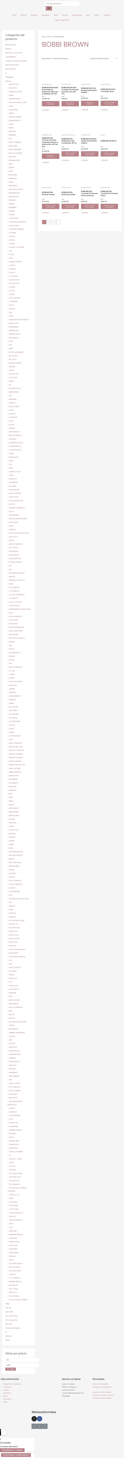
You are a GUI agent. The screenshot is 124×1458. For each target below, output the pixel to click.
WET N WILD (13, 1289)
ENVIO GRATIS (10, 69)
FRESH (11, 461)
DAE (10, 312)
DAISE (11, 316)
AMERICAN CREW (15, 91)
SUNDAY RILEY (14, 1141)
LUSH (11, 739)
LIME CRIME (13, 710)
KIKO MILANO (14, 634)
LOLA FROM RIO (14, 721)
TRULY (11, 1223)
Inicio (14, 15)
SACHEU (12, 1036)
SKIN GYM (12, 1065)
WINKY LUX (13, 1292)
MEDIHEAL (12, 790)
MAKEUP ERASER (15, 761)
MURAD (11, 841)
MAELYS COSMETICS (16, 750)
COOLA (12, 290)
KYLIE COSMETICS (15, 667)
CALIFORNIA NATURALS (17, 222)
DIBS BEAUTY (14, 338)
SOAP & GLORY (14, 1083)
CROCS (12, 309)
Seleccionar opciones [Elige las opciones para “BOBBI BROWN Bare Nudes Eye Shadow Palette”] (89, 153)
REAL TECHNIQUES (15, 1007)
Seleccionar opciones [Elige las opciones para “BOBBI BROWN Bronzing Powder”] (70, 206)
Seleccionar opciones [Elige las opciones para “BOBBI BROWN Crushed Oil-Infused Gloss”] (109, 206)
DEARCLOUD (13, 323)
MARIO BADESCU (15, 772)
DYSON (11, 370)
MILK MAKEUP (14, 808)
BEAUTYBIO (13, 146)
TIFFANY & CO (14, 1195)
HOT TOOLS (13, 547)
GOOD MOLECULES (16, 500)
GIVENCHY (13, 479)
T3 (10, 1155)
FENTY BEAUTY (14, 432)
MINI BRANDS (14, 812)
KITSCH (12, 649)
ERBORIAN (12, 399)
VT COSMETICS (15, 1278)
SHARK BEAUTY (14, 1051)
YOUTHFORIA (14, 1296)
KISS (10, 645)
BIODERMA (13, 178)
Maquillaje (46, 15)
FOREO (11, 453)
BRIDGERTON (14, 196)
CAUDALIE (12, 233)
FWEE (11, 468)
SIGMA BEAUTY (14, 1061)
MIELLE (11, 801)
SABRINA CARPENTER (17, 1032)
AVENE (11, 128)
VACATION (13, 1245)
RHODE (11, 1025)
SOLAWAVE (13, 1094)
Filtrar (10, 1369)
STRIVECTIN (13, 1123)
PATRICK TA (13, 924)
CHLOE (11, 254)
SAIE (10, 1040)
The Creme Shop (16, 1173)
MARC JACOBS (14, 768)
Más (88, 15)
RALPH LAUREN (14, 1000)
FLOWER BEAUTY (15, 446)
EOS (10, 395)
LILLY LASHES (13, 707)
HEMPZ (11, 540)
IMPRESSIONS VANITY (17, 573)
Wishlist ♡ (108, 15)
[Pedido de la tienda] (103, 58)
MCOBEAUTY (14, 783)
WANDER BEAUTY (15, 1281)
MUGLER (12, 837)
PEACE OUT (13, 931)
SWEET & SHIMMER (16, 1152)
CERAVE (12, 240)
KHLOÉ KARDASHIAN (16, 627)
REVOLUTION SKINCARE (17, 1022)
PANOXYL (12, 917)
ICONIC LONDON (15, 562)
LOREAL (11, 732)
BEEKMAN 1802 (14, 160)
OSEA (11, 909)
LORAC (11, 728)
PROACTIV (13, 978)
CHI (10, 251)
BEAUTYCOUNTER (15, 153)
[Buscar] (49, 8)
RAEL (10, 996)
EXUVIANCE (13, 417)
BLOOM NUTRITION (16, 189)
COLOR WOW (14, 280)
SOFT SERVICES (14, 1087)
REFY (10, 1011)
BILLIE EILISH (13, 175)
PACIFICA (12, 913)
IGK (10, 566)
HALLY (11, 526)
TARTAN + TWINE (15, 1159)
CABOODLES (13, 218)
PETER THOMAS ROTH (17, 949)
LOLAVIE (12, 725)
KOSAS (11, 660)
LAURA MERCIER (15, 696)
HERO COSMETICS (16, 544)
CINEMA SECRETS (15, 261)
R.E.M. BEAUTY (14, 989)
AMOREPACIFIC (14, 99)
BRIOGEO (12, 200)
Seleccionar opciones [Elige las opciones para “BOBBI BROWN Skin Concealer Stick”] (109, 103)
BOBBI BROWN (14, 193)
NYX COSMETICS (15, 880)
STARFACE (13, 1112)
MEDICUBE (13, 786)
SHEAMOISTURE (14, 1054)
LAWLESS (12, 699)
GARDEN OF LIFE (15, 471)
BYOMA (12, 214)
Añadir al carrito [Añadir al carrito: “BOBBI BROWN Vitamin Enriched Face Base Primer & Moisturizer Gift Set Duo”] (51, 156)
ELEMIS (11, 381)
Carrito (96, 15)
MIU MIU (12, 819)
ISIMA (11, 584)
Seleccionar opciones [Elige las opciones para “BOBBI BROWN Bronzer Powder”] (50, 206)
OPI (10, 902)
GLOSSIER (12, 486)
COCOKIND (13, 276)
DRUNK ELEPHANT (15, 363)
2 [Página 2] (48, 222)
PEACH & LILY (14, 935)
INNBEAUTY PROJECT (17, 580)
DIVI (10, 345)
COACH (12, 272)
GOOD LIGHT (14, 497)
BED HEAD (12, 157)
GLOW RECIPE (14, 490)
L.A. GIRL (12, 671)
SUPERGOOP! (14, 1144)
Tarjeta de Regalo (12, 1328)
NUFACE (12, 877)
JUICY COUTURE (15, 602)
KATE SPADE (13, 620)
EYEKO (11, 421)
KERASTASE (13, 623)
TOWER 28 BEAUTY (16, 1213)
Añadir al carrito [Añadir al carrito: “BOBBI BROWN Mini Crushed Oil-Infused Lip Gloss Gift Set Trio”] (70, 103)
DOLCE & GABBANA (16, 352)
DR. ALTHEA (13, 356)
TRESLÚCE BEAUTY (16, 1220)
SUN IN (11, 1137)
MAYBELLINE (13, 779)
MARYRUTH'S (14, 776)
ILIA (10, 569)
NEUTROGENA (14, 866)
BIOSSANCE (13, 185)
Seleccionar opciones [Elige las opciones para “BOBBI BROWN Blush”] (109, 153)
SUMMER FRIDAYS (15, 1130)
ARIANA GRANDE (15, 117)
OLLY (11, 895)
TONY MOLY (13, 1202)
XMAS (7, 1340)
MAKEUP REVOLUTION (17, 765)
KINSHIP (12, 642)
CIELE (11, 258)
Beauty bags (10, 45)
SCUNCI (12, 1043)
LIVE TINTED (13, 718)
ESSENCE (12, 403)
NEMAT (11, 859)
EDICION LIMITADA (12, 65)
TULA (11, 1227)
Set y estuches (11, 1316)
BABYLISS (12, 131)
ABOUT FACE (14, 84)
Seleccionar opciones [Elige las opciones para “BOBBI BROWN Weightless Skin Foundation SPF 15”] (70, 153)
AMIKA (11, 95)
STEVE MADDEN (14, 1115)
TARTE (11, 1162)
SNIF (10, 1080)
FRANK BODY (14, 457)
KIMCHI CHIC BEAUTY (17, 638)
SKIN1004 (12, 1069)
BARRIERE (12, 135)
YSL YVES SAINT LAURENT (18, 1300)
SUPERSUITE (13, 1148)
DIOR (11, 341)
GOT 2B (12, 504)
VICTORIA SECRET (15, 1263)
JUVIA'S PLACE (14, 605)
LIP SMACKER (14, 714)
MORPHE (12, 833)
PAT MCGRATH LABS (16, 920)
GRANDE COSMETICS (17, 508)
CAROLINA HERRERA (16, 229)
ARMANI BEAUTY (15, 120)
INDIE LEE (12, 576)
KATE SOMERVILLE (15, 616)
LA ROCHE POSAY (15, 681)
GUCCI (11, 511)
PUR (10, 982)
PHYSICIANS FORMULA (17, 956)
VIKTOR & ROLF (14, 1267)
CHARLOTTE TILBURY (16, 247)
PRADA (11, 975)
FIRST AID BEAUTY (15, 435)
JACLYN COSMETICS (16, 594)
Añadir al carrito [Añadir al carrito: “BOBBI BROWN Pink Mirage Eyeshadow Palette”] (90, 103)
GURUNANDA (14, 515)
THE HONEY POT (15, 1177)
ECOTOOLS (13, 377)
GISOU (11, 475)
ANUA (11, 106)
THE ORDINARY (14, 1184)
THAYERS (12, 1170)
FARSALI (12, 428)
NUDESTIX (12, 873)
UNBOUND (13, 1231)
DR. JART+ (13, 359)
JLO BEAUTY (13, 598)
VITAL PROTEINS (15, 1271)
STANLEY (12, 1108)
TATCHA (12, 1166)
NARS (11, 848)
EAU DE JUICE (14, 374)
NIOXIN (11, 870)
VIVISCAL (12, 1274)
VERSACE (12, 1256)
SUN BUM (12, 1133)
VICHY (11, 1260)
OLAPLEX (12, 888)
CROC (11, 305)
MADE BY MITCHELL (16, 747)
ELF (10, 385)
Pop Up (65, 15)
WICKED (8, 1336)
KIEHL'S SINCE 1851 (15, 631)
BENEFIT (12, 167)
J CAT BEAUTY (14, 591)
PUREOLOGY (13, 985)
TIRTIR (11, 1198)
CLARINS (12, 265)
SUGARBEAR (13, 1126)
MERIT (11, 797)
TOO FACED (13, 1205)
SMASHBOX (13, 1072)
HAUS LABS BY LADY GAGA (19, 533)
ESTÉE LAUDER (14, 406)
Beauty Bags (77, 15)
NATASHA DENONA (16, 851)
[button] (45, 109)
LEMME (11, 703)
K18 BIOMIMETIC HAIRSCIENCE (20, 609)
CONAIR (12, 287)
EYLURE (11, 424)
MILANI (11, 804)
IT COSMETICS (14, 587)
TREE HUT (12, 1216)
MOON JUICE (14, 830)
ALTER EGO (13, 88)
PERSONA (12, 946)
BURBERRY (13, 207)
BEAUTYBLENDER (15, 149)
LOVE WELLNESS (15, 736)
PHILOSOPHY (14, 953)
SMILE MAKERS (14, 1076)
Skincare (34, 15)
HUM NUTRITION (15, 558)
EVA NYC (12, 414)
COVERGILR (13, 301)
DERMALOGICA (14, 334)
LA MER (11, 678)
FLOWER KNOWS (15, 450)
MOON (11, 826)
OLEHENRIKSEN (14, 891)
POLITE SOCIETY (15, 967)
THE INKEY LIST (14, 1180)
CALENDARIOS (10, 57)
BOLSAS (8, 49)
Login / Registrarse (62, 20)
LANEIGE (12, 689)
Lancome (12, 685)
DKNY (11, 348)
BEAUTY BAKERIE (15, 142)
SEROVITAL (13, 1047)
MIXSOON (12, 822)
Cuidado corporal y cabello (16, 61)
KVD (10, 663)
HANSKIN (12, 529)
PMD (10, 964)
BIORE (11, 182)
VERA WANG (13, 1252)
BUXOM (12, 211)
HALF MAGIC (13, 522)
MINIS (56, 15)
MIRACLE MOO (14, 815)
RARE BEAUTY (14, 1004)
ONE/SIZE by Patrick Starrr (19, 899)
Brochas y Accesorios (13, 53)
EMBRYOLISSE (14, 392)
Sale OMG (9, 1312)
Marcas (23, 15)
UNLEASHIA (13, 1238)
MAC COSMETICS (15, 743)
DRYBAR (12, 366)
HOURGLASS (13, 551)
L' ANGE (12, 674)
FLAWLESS (12, 439)
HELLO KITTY (13, 537)
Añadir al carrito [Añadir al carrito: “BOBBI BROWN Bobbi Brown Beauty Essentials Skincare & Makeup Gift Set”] (51, 103)
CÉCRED (12, 236)
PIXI (10, 960)
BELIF (10, 164)
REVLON (12, 1018)
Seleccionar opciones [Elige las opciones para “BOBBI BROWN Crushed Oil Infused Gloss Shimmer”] (89, 206)
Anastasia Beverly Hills (17, 102)
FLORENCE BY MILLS (16, 443)
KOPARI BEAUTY (15, 652)
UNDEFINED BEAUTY (16, 1234)
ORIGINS (12, 906)
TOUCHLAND (14, 1209)
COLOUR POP (14, 283)
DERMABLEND (14, 327)
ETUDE (11, 410)
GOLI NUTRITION (15, 493)
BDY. (10, 138)
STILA (11, 1119)
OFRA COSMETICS (16, 884)
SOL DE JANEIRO (15, 1090)
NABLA (11, 844)
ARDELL (11, 113)
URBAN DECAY (14, 1242)
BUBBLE (11, 204)
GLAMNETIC (13, 482)
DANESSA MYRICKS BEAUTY (19, 319)
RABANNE (12, 993)
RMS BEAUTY (13, 1029)
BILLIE (11, 171)
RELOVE (11, 1014)
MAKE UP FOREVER (16, 754)
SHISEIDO (12, 1058)
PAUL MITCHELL (14, 927)
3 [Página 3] (53, 222)
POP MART (13, 971)
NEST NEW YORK (15, 862)
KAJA (11, 613)
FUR (10, 464)
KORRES (12, 656)
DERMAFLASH (14, 330)
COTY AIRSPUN (14, 298)
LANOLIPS (12, 692)
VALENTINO (13, 1249)
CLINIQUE (12, 269)
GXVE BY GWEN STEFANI (18, 518)
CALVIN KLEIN (14, 225)
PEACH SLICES (14, 938)
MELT (11, 794)
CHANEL (12, 243)
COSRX (11, 294)
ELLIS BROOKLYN (15, 388)
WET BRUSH (13, 1285)
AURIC (11, 124)
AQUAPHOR (13, 110)
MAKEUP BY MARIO (16, 757)
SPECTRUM (13, 1098)
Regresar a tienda (12, 1450)
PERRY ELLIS (13, 942)
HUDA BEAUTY (14, 555)
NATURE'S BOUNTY (16, 855)
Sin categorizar (11, 1320)
